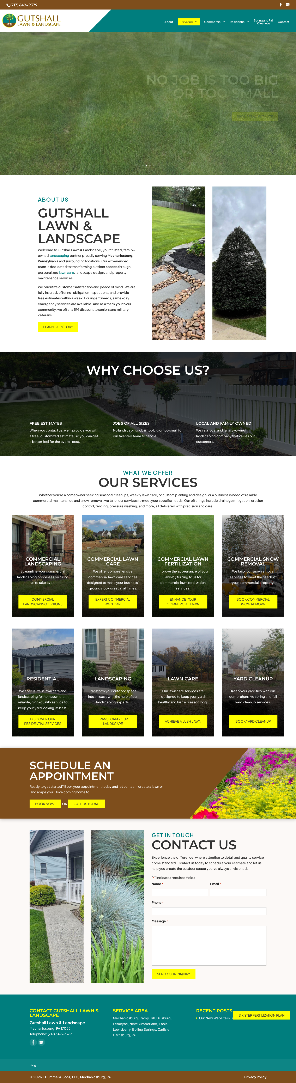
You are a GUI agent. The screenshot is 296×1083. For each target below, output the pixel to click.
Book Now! (45, 804)
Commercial (212, 22)
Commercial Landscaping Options (42, 601)
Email (215, 884)
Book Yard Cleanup (253, 721)
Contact (283, 22)
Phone (158, 903)
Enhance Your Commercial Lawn (183, 601)
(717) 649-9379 (23, 4)
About (168, 22)
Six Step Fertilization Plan (262, 1015)
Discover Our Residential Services (42, 721)
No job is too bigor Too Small (212, 86)
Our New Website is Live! (218, 1018)
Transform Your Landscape (113, 721)
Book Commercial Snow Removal (253, 601)
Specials (187, 22)
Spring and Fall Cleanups (263, 22)
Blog (33, 1065)
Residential (237, 22)
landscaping (59, 255)
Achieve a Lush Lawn (183, 721)
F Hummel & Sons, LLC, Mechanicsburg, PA (77, 1077)
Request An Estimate (255, 116)
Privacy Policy (255, 1077)
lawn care (66, 272)
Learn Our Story (58, 327)
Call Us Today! (87, 804)
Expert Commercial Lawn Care (113, 601)
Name (157, 884)
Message (160, 921)
